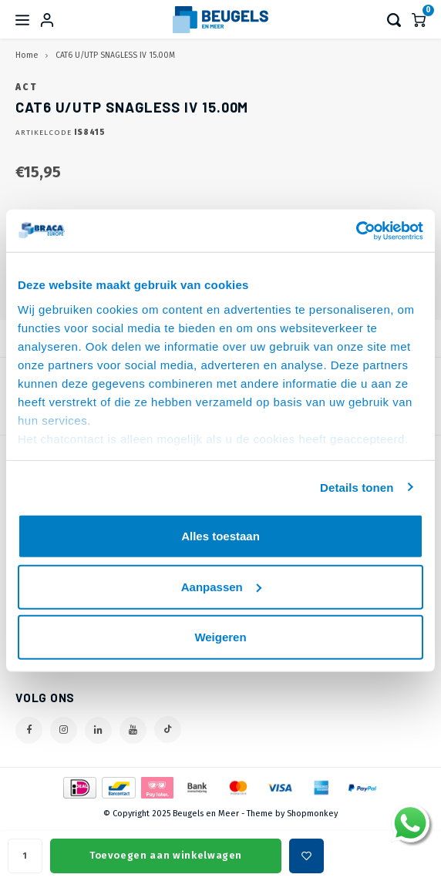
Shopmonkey (312, 814)
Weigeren (220, 637)
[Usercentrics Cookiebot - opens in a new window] (355, 230)
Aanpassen (221, 586)
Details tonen (356, 486)
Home (26, 55)
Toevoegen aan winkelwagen (165, 855)
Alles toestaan (220, 536)
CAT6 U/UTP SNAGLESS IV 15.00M (115, 55)
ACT (26, 87)
